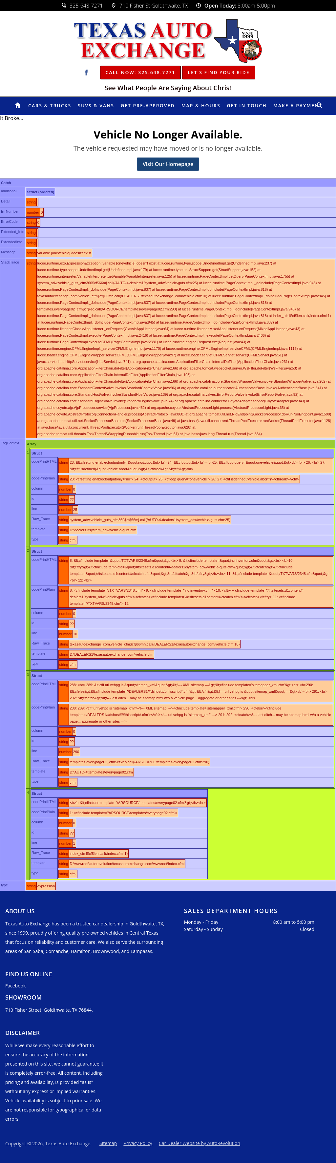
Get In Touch (247, 105)
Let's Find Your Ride (218, 72)
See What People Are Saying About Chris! (168, 88)
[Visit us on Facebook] (86, 72)
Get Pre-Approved (148, 105)
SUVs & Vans (96, 105)
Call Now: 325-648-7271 (141, 72)
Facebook (15, 986)
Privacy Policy (137, 1143)
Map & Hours (200, 105)
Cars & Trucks (49, 105)
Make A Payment (297, 105)
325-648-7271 (82, 5)
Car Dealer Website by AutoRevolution (199, 1143)
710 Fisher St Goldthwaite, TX (149, 5)
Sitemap (108, 1143)
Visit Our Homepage (168, 164)
